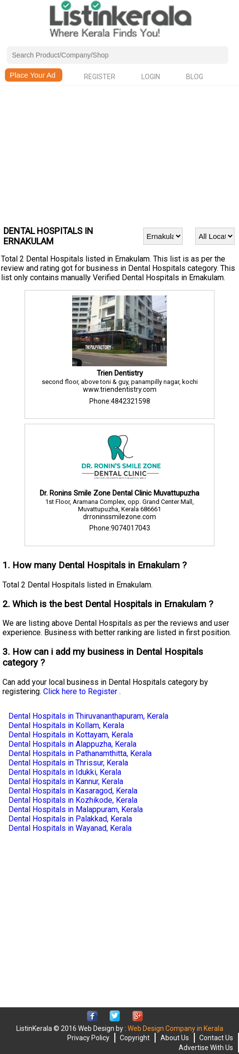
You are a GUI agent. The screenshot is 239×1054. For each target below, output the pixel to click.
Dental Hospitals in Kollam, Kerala (66, 725)
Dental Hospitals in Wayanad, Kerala (70, 828)
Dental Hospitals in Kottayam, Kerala (70, 734)
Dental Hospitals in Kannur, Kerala (65, 781)
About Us (174, 1038)
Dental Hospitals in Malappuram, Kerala (75, 809)
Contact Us (216, 1038)
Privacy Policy (88, 1038)
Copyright (135, 1038)
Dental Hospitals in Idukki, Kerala (64, 772)
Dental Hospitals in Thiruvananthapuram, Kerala (88, 716)
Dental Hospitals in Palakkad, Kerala (70, 818)
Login (150, 77)
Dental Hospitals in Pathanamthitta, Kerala (80, 753)
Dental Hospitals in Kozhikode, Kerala (72, 800)
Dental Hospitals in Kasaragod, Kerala (72, 790)
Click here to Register (81, 691)
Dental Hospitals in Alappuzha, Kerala (72, 744)
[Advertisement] (119, 154)
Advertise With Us (206, 1048)
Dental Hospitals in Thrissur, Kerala (68, 762)
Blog (194, 77)
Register (99, 77)
